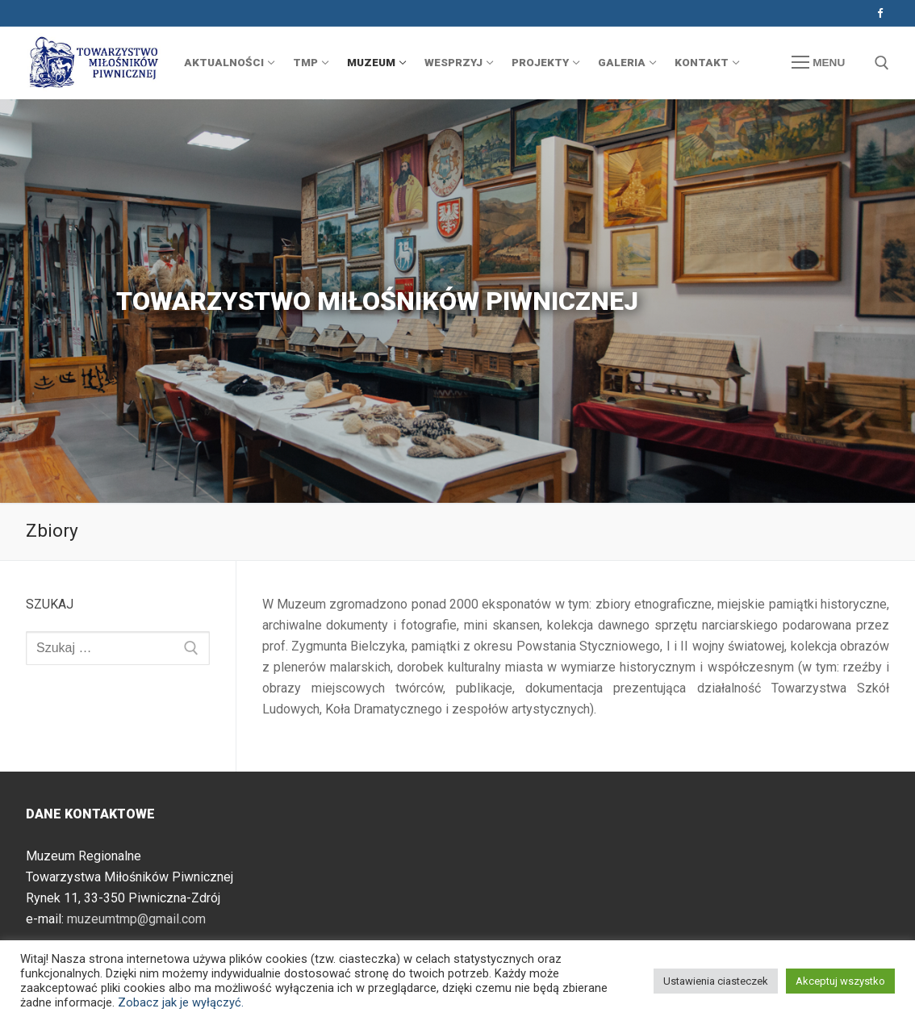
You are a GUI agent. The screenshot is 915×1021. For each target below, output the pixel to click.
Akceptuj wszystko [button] (840, 981)
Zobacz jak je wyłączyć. (181, 1002)
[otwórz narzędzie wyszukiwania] (882, 63)
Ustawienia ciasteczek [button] (715, 981)
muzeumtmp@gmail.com (136, 919)
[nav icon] (818, 63)
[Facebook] (880, 13)
